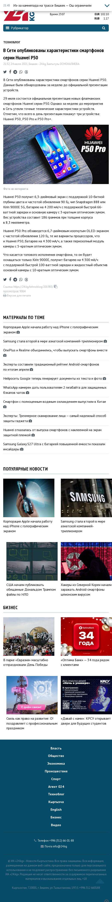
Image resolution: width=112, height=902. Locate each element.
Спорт (56, 779)
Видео (56, 825)
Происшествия (56, 771)
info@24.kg (60, 846)
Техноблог (11, 42)
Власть (56, 748)
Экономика (56, 763)
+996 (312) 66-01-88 (61, 840)
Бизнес (56, 817)
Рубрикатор (17, 28)
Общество (56, 756)
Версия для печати (17, 295)
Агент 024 (56, 786)
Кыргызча (56, 802)
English (56, 809)
